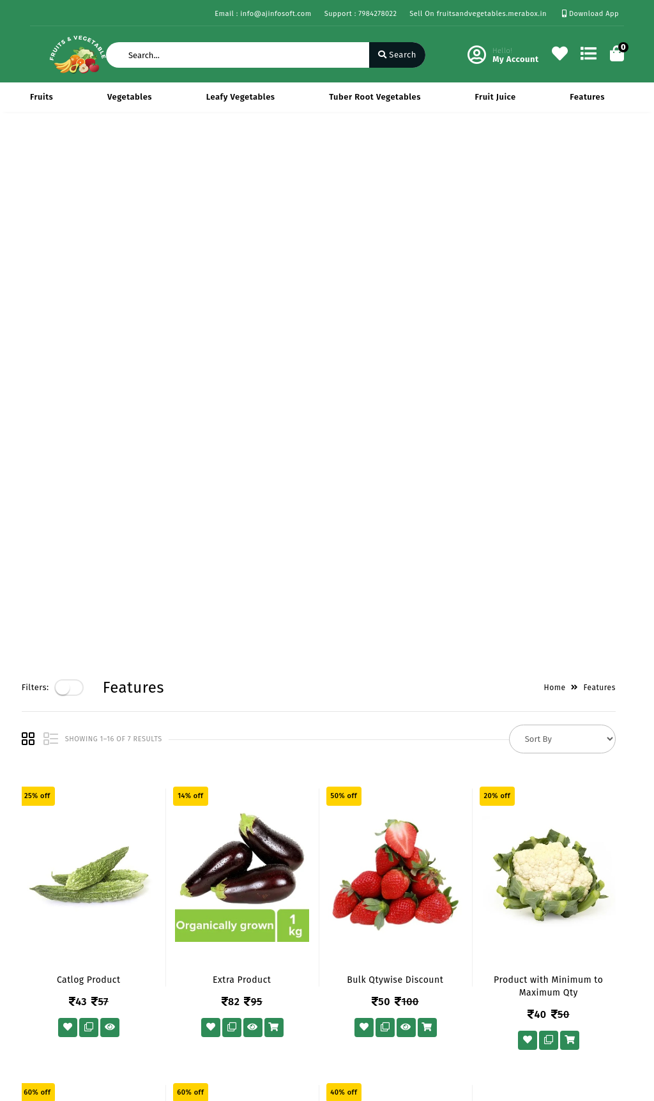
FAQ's (40, 1017)
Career (145, 968)
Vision (144, 930)
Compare (252, 949)
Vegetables (129, 97)
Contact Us (154, 986)
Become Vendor (266, 912)
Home (563, 154)
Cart (242, 968)
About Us (150, 912)
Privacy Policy (58, 912)
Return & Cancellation (55, 972)
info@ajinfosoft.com (397, 984)
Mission (147, 949)
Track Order (257, 986)
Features (587, 97)
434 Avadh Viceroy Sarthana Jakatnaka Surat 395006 (412, 919)
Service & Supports (68, 998)
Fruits (41, 97)
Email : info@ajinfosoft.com (263, 14)
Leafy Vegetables (240, 97)
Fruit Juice (495, 97)
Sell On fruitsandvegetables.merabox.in (478, 14)
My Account (257, 930)
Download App (590, 14)
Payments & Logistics (54, 938)
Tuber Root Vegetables (375, 97)
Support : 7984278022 (360, 14)
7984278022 (378, 955)
